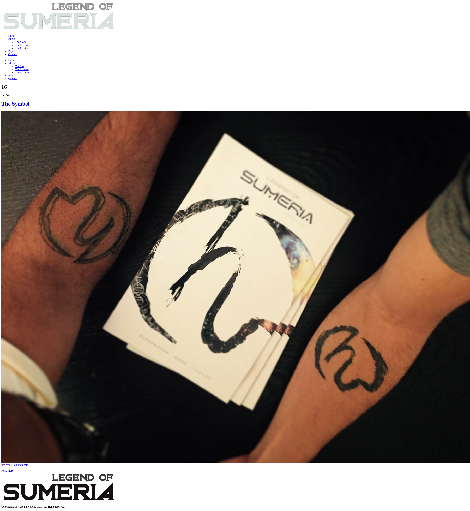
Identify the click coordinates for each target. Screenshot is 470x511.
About (11, 38)
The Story (20, 41)
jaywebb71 (7, 464)
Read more (7, 470)
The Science (22, 45)
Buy (10, 51)
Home (11, 35)
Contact (12, 54)
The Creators (22, 48)
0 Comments (21, 464)
